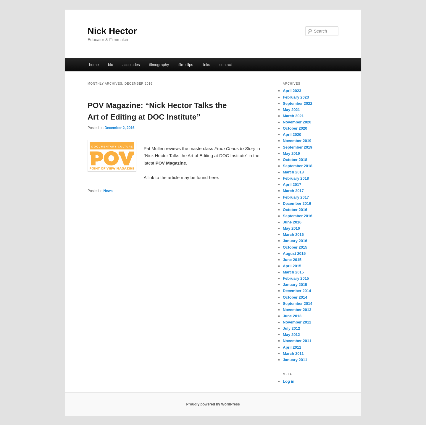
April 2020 (292, 134)
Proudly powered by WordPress (213, 404)
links (206, 64)
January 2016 (295, 241)
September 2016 (297, 216)
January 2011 (295, 360)
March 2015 (293, 272)
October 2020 (295, 128)
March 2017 (293, 191)
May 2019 (291, 153)
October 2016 (295, 209)
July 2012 (291, 328)
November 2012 (297, 322)
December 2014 (297, 291)
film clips (185, 64)
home (94, 64)
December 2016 (297, 203)
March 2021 (293, 116)
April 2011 (292, 347)
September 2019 (297, 147)
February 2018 (296, 178)
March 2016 (293, 234)
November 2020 (297, 122)
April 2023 (292, 90)
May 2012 (291, 334)
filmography (159, 64)
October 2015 (295, 247)
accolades (131, 64)
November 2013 (297, 310)
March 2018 (293, 172)
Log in (288, 381)
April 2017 (292, 184)
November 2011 (297, 341)
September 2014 (297, 303)
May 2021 (291, 109)
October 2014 (295, 297)
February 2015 (296, 278)
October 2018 (295, 159)
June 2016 (292, 222)
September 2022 (297, 103)
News (107, 191)
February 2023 (296, 97)
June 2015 (292, 259)
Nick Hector (112, 31)
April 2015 (292, 266)
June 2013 (292, 316)
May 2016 (291, 228)
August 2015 (294, 253)
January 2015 (295, 284)
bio (110, 64)
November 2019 (297, 141)
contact (226, 64)
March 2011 (293, 353)
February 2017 (296, 197)
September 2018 (297, 166)
